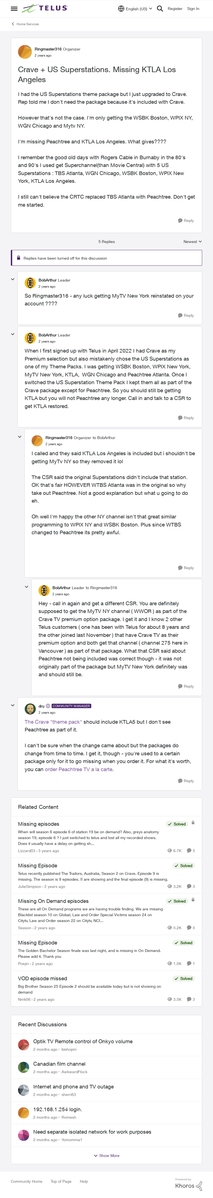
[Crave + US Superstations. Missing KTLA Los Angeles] (47, 286)
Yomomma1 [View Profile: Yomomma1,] (72, 1139)
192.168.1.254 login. (57, 1109)
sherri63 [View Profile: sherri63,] (69, 1094)
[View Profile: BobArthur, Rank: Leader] (30, 282)
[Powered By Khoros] (189, 1184)
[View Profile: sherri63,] (23, 1090)
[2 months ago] (45, 1049)
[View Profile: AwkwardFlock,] (23, 1067)
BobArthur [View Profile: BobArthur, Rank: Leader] (48, 280)
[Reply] (186, 220)
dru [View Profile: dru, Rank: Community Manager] (41, 706)
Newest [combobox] (193, 241)
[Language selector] (135, 8)
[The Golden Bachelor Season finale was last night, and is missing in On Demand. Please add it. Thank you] (94, 953)
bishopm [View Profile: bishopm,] (69, 1049)
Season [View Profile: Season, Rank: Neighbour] (24, 927)
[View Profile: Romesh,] (23, 1112)
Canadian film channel (59, 1064)
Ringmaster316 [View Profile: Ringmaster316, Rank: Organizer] (48, 49)
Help (84, 1181)
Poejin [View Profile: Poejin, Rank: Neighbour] (23, 963)
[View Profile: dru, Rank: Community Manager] (30, 709)
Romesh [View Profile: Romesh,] (69, 1117)
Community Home (26, 1181)
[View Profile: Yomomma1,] (23, 1135)
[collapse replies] (12, 279)
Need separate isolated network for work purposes (92, 1132)
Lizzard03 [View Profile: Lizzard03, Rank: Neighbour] (26, 850)
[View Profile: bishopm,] (23, 1044)
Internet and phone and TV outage (73, 1086)
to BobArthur (104, 437)
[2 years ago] (53, 886)
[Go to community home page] (45, 8)
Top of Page (61, 1181)
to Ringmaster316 (101, 587)
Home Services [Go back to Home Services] (25, 24)
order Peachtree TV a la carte (78, 769)
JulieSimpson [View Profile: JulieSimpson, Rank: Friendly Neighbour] (29, 886)
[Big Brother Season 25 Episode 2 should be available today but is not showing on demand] (94, 989)
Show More (106, 1155)
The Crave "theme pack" (53, 722)
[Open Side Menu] (14, 8)
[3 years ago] (47, 850)
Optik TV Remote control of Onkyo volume (83, 1041)
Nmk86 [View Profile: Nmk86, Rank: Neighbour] (24, 999)
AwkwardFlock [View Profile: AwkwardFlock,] (74, 1071)
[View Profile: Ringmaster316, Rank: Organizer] (25, 52)
